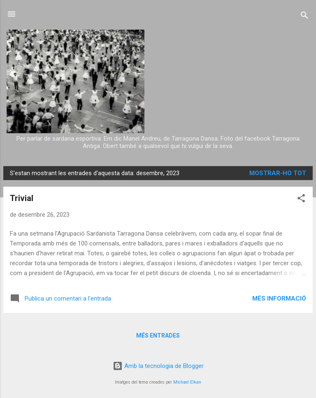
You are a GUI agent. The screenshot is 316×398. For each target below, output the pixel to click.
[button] (301, 199)
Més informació (279, 298)
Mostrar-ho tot (277, 173)
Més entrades (158, 335)
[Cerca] (304, 16)
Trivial (21, 198)
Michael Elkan (187, 382)
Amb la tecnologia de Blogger (158, 366)
